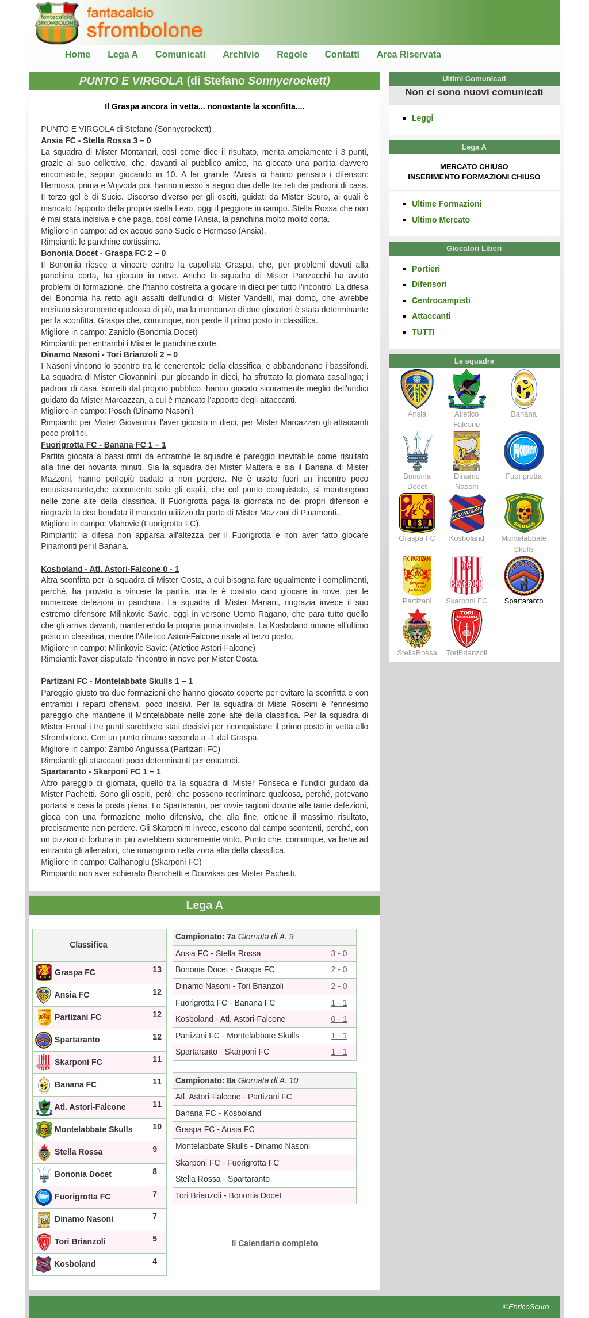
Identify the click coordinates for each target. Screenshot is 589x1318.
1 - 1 (339, 1002)
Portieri (426, 268)
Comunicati (180, 54)
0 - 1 (339, 1018)
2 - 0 (339, 969)
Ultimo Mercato (441, 219)
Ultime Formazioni (446, 203)
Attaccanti (431, 315)
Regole (292, 54)
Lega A (123, 54)
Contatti (342, 54)
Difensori (429, 284)
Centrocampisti (441, 300)
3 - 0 (339, 953)
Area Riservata (409, 54)
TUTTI (423, 332)
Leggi (422, 118)
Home (77, 54)
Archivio (241, 54)
